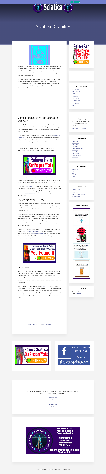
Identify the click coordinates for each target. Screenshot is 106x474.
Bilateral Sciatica (75, 146)
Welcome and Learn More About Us (79, 128)
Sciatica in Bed (75, 192)
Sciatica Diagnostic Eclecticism (78, 194)
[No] (104, 2)
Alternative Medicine (76, 101)
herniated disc (57, 135)
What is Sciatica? (75, 89)
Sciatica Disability (46, 324)
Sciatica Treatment (76, 94)
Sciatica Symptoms (76, 91)
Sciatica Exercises (75, 153)
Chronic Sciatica (75, 103)
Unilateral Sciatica (76, 144)
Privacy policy (77, 2)
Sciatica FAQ (74, 105)
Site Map (74, 176)
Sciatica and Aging (76, 189)
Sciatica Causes (37, 324)
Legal (73, 173)
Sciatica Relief (75, 150)
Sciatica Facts (75, 141)
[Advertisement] (39, 100)
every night (46, 286)
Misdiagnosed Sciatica (76, 100)
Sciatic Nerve (75, 157)
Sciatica (30, 324)
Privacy (73, 171)
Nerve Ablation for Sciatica (77, 191)
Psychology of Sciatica (76, 155)
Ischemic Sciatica (75, 143)
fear (51, 180)
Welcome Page (75, 169)
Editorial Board (75, 174)
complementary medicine (39, 233)
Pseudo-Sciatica (75, 98)
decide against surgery (37, 193)
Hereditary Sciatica (76, 196)
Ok (71, 2)
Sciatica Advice (75, 151)
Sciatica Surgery (75, 96)
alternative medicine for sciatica (32, 231)
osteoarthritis (22, 137)
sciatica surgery (31, 186)
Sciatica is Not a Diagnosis (77, 148)
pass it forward (78, 293)
